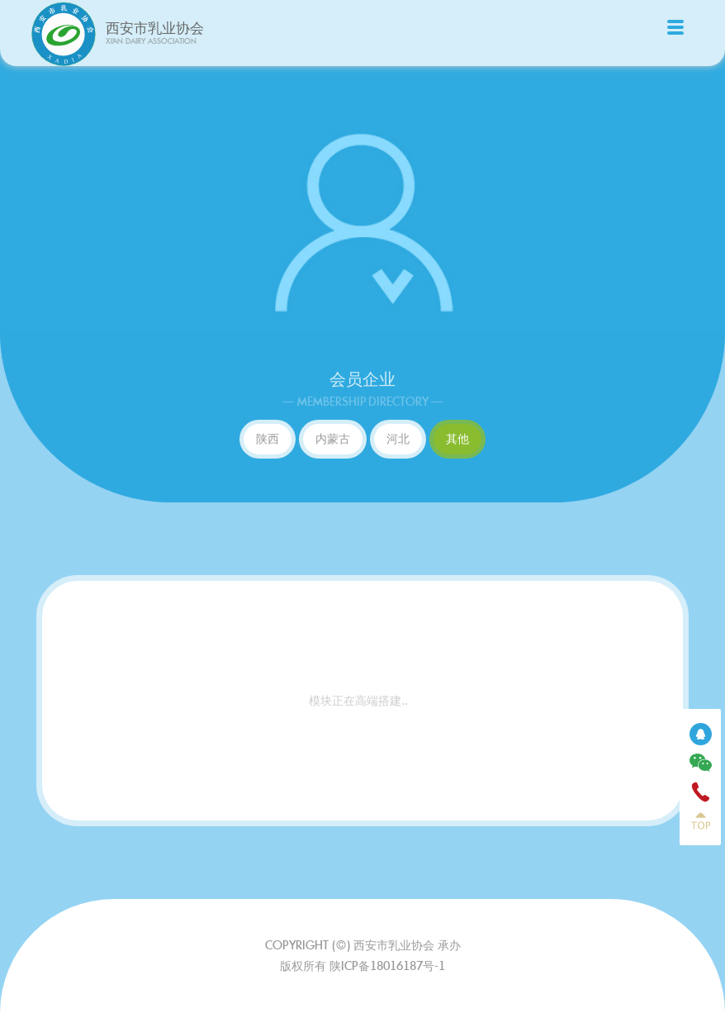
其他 (457, 438)
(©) (342, 945)
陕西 (267, 438)
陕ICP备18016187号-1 (387, 965)
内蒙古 (332, 438)
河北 (398, 438)
